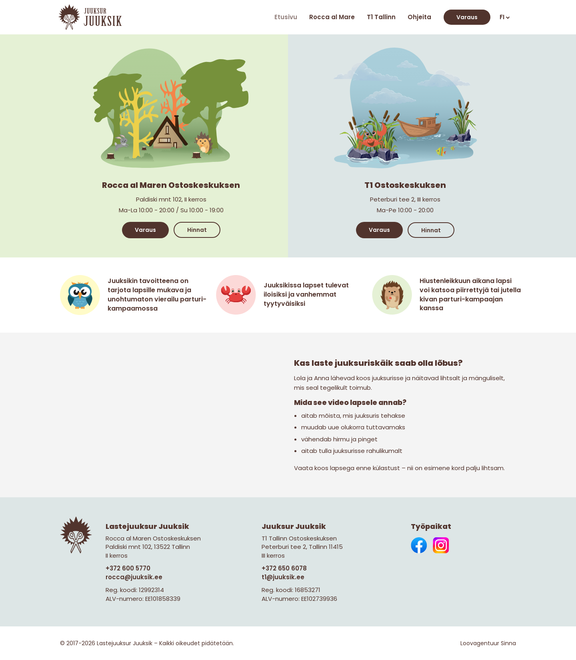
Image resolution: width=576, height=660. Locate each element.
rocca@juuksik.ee (134, 577)
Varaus (467, 17)
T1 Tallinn (381, 17)
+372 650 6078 (284, 568)
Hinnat (197, 230)
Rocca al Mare (332, 17)
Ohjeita (419, 17)
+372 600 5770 (128, 568)
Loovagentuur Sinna (488, 643)
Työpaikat (431, 526)
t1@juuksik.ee (283, 577)
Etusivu (285, 17)
